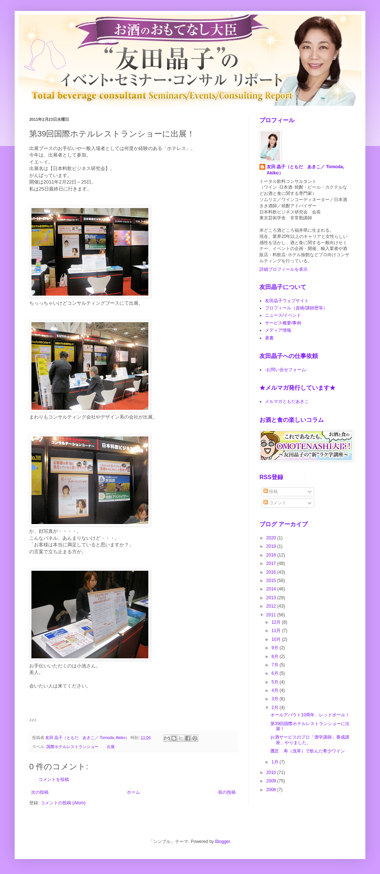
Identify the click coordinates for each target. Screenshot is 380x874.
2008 (271, 789)
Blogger (222, 841)
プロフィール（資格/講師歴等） (296, 308)
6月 (275, 673)
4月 (275, 690)
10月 (276, 639)
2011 (271, 614)
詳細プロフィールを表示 (283, 269)
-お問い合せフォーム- (286, 369)
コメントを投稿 (53, 779)
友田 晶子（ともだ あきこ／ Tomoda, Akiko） (305, 170)
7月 (275, 664)
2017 (271, 563)
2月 (275, 707)
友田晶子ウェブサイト (287, 300)
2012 (271, 606)
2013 (271, 597)
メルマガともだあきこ (287, 401)
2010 (271, 772)
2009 (271, 780)
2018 (271, 555)
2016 (271, 572)
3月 (275, 698)
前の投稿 (227, 792)
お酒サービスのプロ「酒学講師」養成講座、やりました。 (309, 740)
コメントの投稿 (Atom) (63, 802)
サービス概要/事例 (283, 323)
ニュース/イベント (283, 315)
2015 (271, 580)
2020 (271, 537)
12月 (276, 622)
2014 (271, 589)
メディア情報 (278, 330)
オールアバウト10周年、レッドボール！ (310, 714)
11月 (276, 630)
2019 (271, 546)
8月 (275, 656)
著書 (269, 337)
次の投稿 (40, 792)
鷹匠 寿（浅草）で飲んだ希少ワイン (307, 751)
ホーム (133, 792)
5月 (275, 682)
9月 (275, 647)
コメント (274, 502)
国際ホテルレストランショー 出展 (80, 746)
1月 (275, 762)
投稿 (270, 491)
